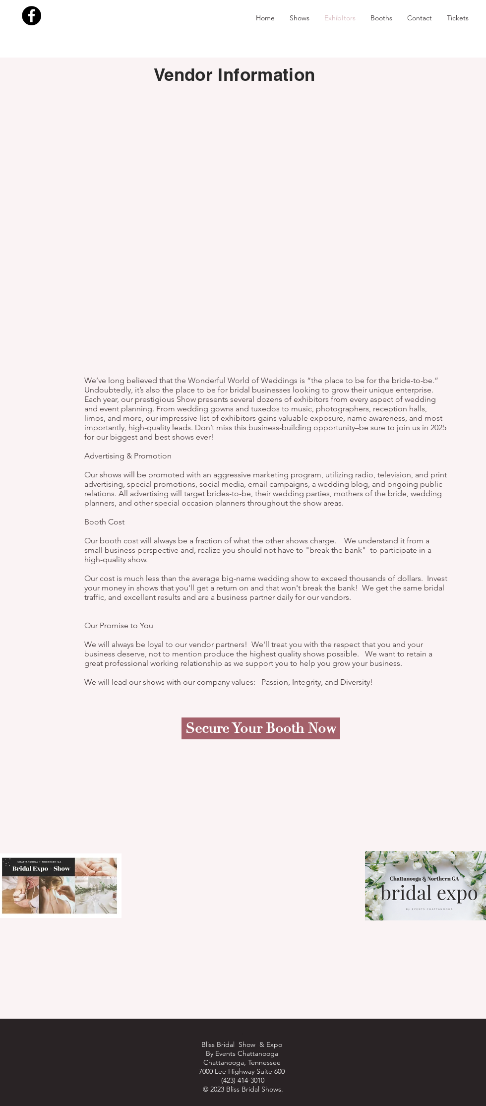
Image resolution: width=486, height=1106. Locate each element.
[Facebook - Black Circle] (31, 15)
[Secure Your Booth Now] (261, 728)
